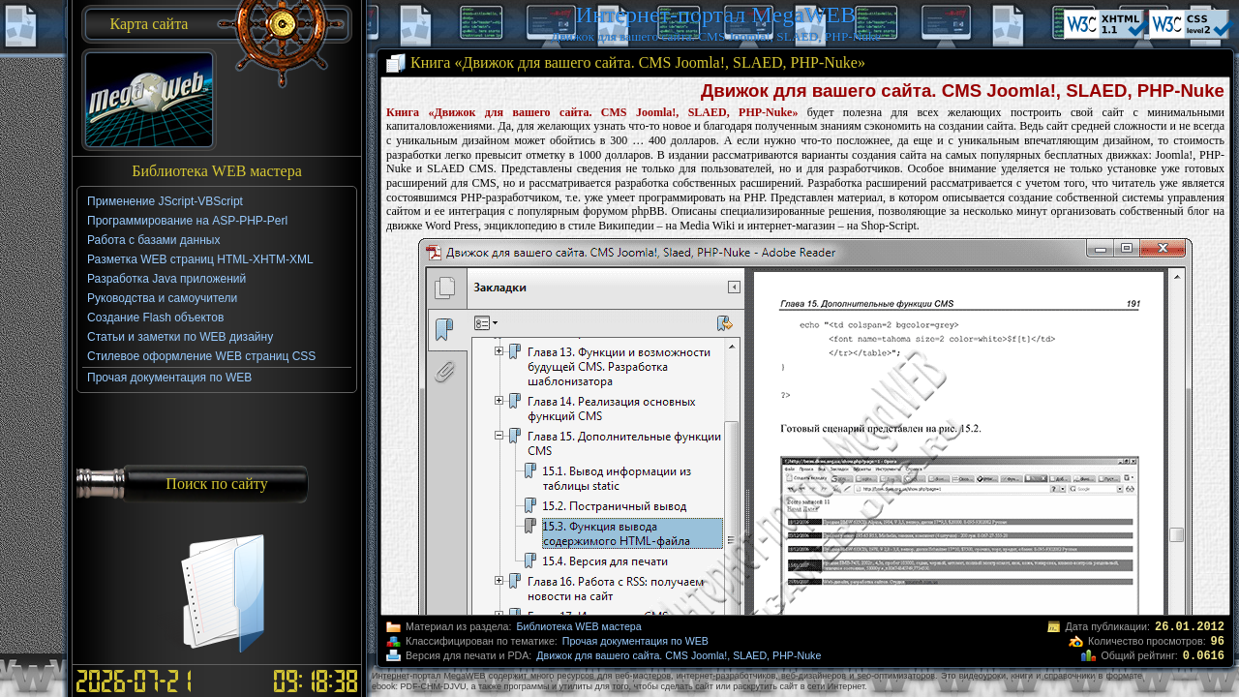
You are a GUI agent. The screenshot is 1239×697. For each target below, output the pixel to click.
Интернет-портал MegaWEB (716, 14)
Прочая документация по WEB (635, 641)
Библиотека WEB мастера (578, 626)
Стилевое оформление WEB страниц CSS (201, 356)
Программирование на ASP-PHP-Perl (187, 220)
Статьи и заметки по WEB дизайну (180, 337)
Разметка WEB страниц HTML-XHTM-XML (200, 259)
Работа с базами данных (153, 240)
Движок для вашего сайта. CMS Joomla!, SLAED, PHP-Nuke (678, 655)
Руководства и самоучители (162, 298)
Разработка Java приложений (166, 279)
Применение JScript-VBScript (165, 201)
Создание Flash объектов (155, 317)
